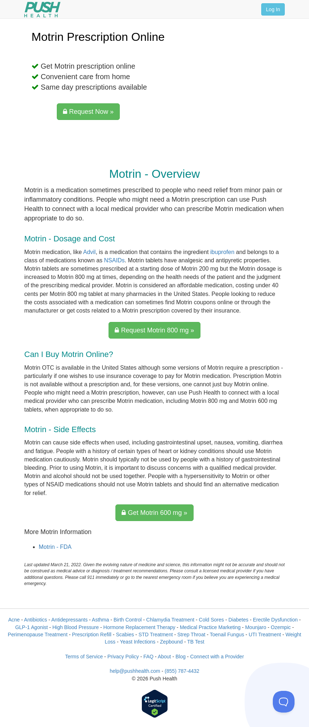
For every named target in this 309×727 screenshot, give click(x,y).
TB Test (195, 642)
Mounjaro (255, 627)
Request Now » (88, 111)
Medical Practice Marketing (210, 627)
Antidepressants (69, 620)
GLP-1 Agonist (31, 627)
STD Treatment (156, 634)
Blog (180, 656)
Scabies (125, 634)
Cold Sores (211, 620)
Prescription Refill (91, 634)
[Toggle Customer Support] (284, 702)
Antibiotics (35, 620)
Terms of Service (84, 656)
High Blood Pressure (75, 627)
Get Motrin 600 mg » (154, 512)
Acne (14, 620)
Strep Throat (191, 634)
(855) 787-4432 (182, 671)
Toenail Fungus (227, 634)
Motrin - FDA (55, 547)
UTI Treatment (265, 634)
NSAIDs (114, 260)
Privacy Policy (123, 656)
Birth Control (128, 620)
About (164, 656)
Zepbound (171, 642)
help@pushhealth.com (135, 671)
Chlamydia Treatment (170, 620)
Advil (89, 252)
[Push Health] (42, 9)
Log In (273, 9)
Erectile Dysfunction (275, 620)
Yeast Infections (137, 642)
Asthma (100, 620)
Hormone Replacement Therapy (139, 627)
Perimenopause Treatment (38, 634)
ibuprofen (222, 252)
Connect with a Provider (217, 656)
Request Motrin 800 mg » (154, 330)
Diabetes (238, 620)
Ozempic (281, 627)
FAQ (148, 656)
